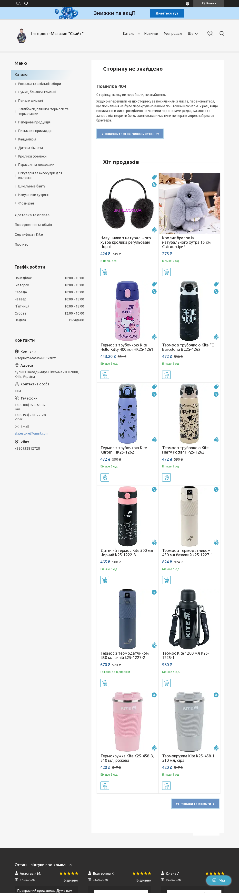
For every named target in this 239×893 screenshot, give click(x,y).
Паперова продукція (34, 122)
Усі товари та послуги (193, 803)
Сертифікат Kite (29, 234)
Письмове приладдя (34, 131)
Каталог (129, 34)
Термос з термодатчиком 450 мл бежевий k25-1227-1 (187, 552)
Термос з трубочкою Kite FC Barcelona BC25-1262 (188, 347)
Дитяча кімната (30, 148)
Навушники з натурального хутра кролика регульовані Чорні (125, 242)
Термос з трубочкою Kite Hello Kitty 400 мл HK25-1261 (126, 347)
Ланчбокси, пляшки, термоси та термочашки (43, 111)
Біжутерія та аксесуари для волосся (40, 175)
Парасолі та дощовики (36, 165)
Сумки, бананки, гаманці (37, 92)
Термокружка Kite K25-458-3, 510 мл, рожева (127, 758)
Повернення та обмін (33, 225)
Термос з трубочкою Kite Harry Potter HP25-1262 (185, 450)
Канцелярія (27, 139)
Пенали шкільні (30, 100)
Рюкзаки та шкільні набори (39, 84)
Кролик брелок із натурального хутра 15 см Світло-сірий (186, 242)
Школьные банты (32, 186)
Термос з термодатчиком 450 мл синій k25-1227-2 (124, 655)
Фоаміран (26, 203)
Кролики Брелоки (32, 156)
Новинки (151, 34)
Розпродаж (173, 34)
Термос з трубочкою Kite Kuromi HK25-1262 (123, 450)
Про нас (21, 244)
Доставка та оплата (32, 215)
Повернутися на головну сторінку (132, 133)
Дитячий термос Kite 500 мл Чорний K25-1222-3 (126, 552)
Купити (104, 272)
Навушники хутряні (33, 195)
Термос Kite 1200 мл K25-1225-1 (185, 655)
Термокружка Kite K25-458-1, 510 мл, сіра (189, 758)
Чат (218, 880)
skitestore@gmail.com (31, 433)
